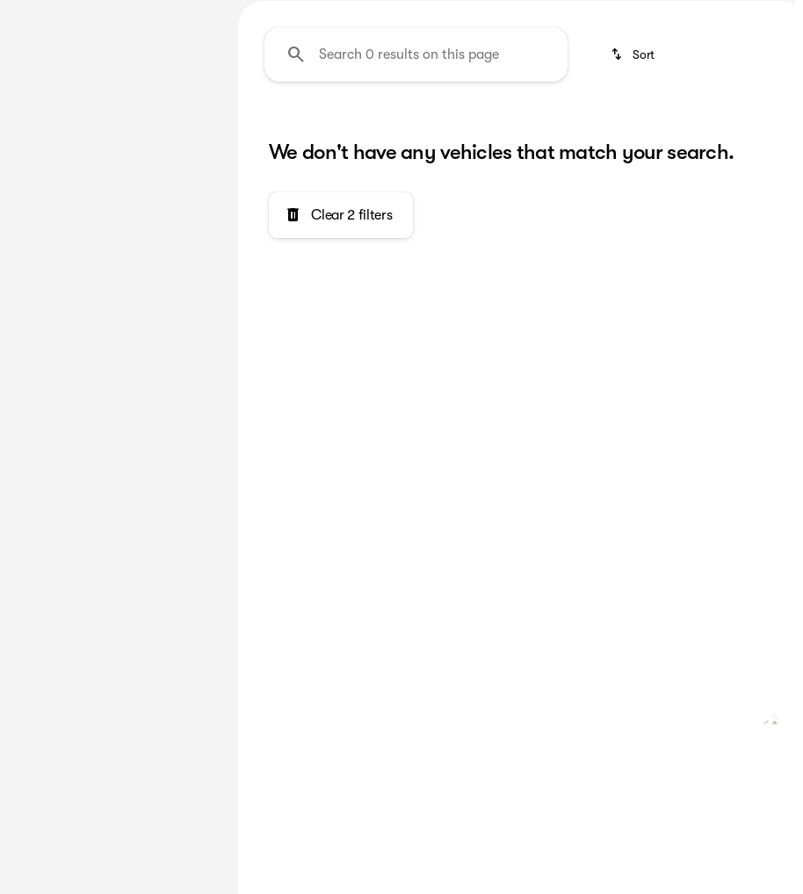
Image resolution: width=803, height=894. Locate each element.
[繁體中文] (250, 12)
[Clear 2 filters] (341, 382)
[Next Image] (775, 131)
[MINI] (39, 158)
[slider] (36, 269)
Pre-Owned (292, 132)
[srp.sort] (634, 221)
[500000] (160, 360)
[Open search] (789, 57)
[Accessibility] (341, 12)
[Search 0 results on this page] (416, 221)
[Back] (174, 122)
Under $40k (692, 132)
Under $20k (418, 132)
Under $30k (555, 132)
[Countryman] (112, 158)
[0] (56, 360)
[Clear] (159, 479)
